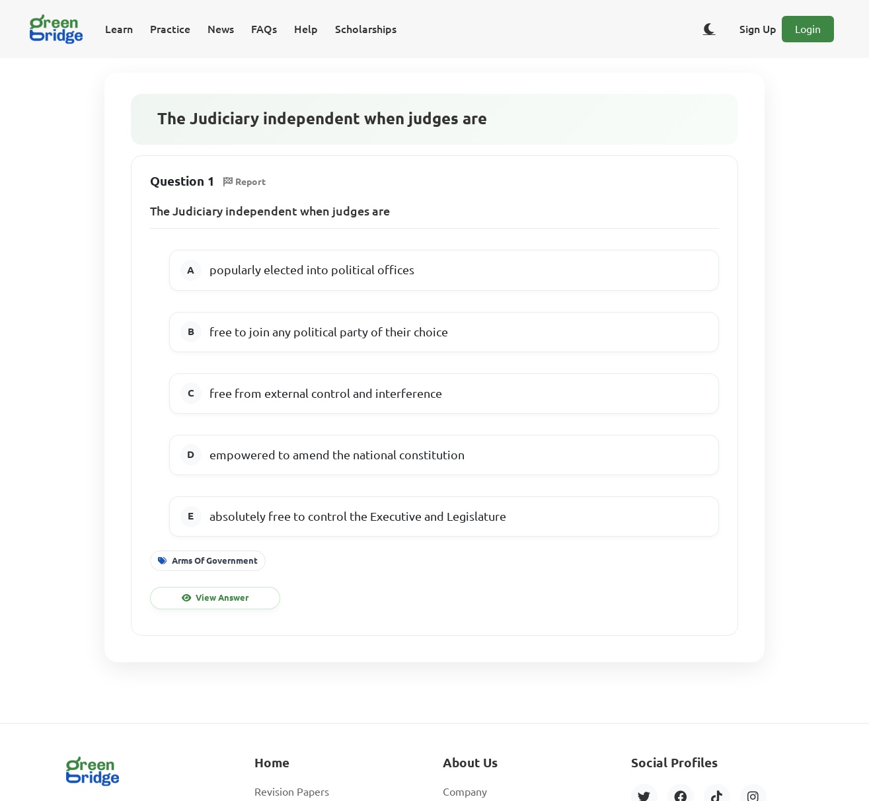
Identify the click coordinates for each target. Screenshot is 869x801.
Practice (170, 29)
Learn (119, 29)
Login (808, 29)
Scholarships (366, 29)
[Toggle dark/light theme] (709, 29)
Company (465, 792)
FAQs (264, 29)
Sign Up (757, 29)
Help (306, 29)
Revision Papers (291, 792)
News (221, 29)
